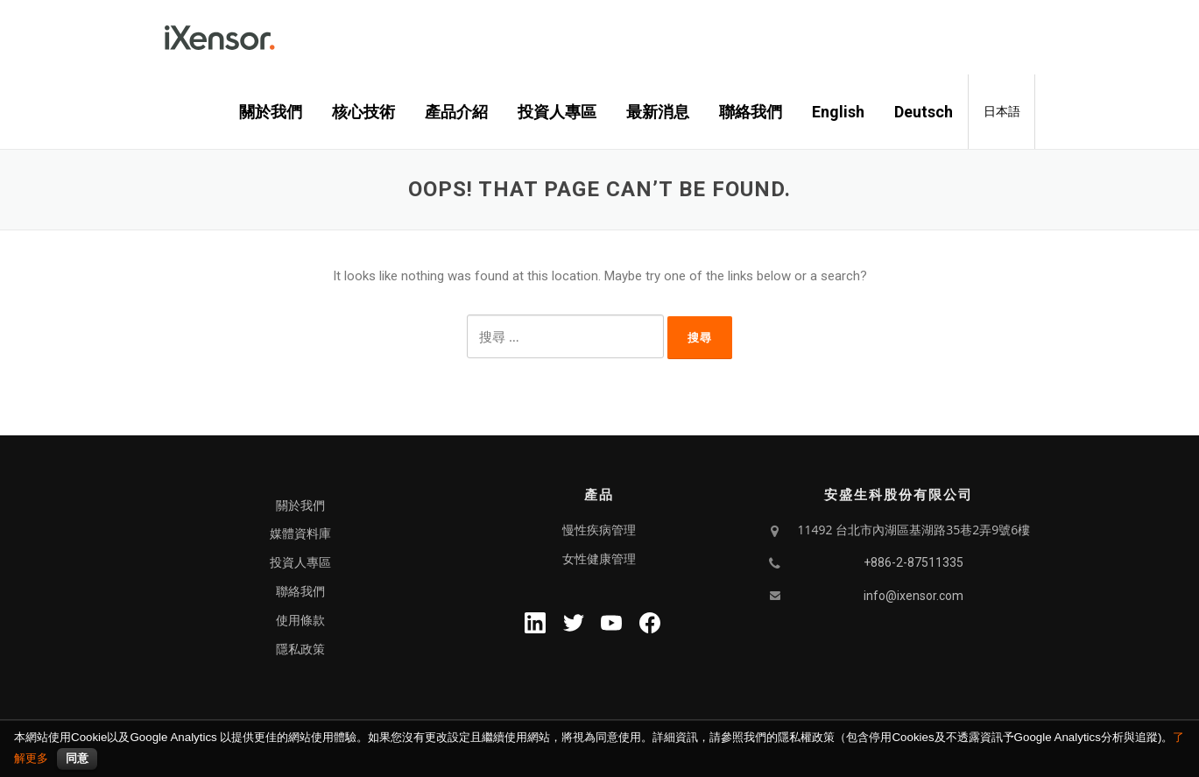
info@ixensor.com (913, 596)
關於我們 (270, 111)
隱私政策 (300, 649)
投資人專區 (557, 111)
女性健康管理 (599, 559)
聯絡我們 (750, 111)
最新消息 (657, 111)
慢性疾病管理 (599, 530)
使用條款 (300, 620)
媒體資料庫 (300, 533)
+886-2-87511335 (913, 562)
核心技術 (363, 111)
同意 (77, 758)
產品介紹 (456, 111)
